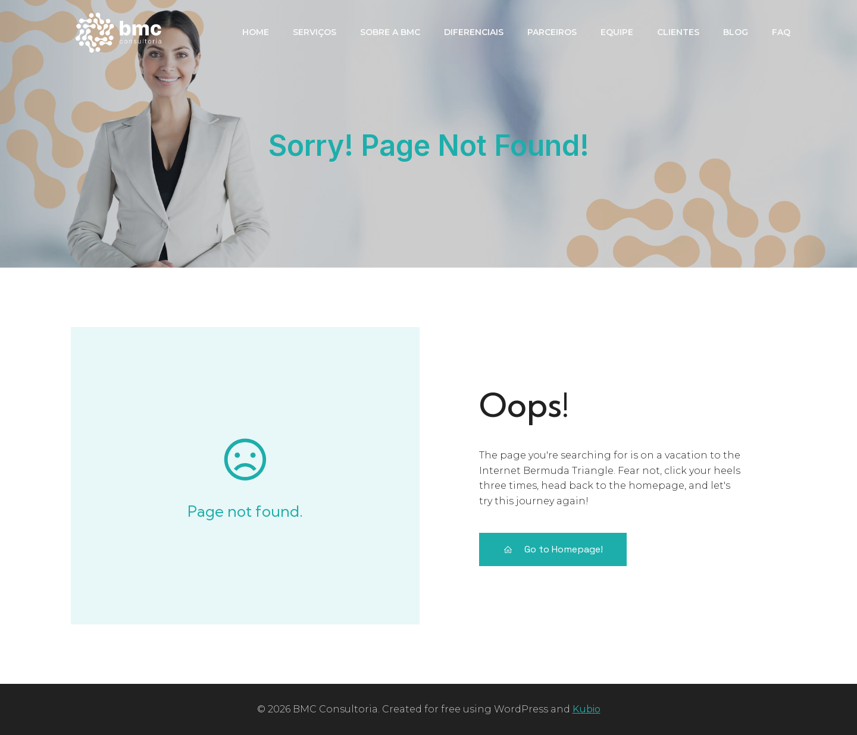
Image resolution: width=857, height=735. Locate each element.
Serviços (314, 32)
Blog (735, 32)
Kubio (586, 709)
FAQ (781, 32)
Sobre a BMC (390, 32)
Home (255, 32)
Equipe (616, 32)
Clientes (678, 32)
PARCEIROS (552, 32)
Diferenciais (473, 32)
